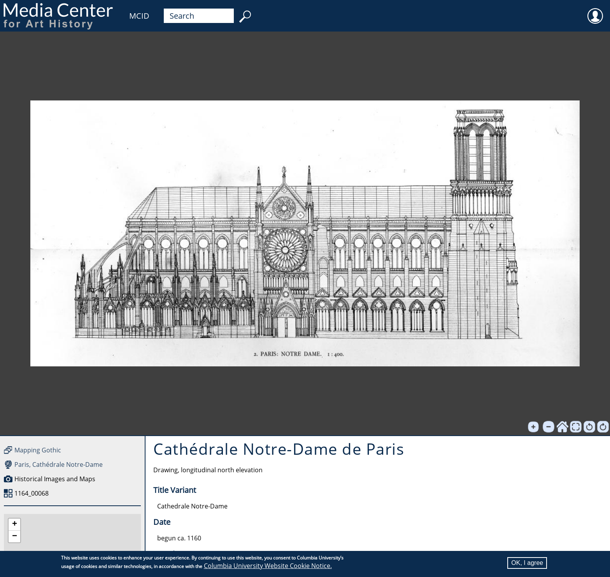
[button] (14, 525)
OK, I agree (527, 562)
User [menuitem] (595, 11)
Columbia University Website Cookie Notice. (268, 565)
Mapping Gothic (37, 450)
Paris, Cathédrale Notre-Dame (58, 464)
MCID (139, 16)
